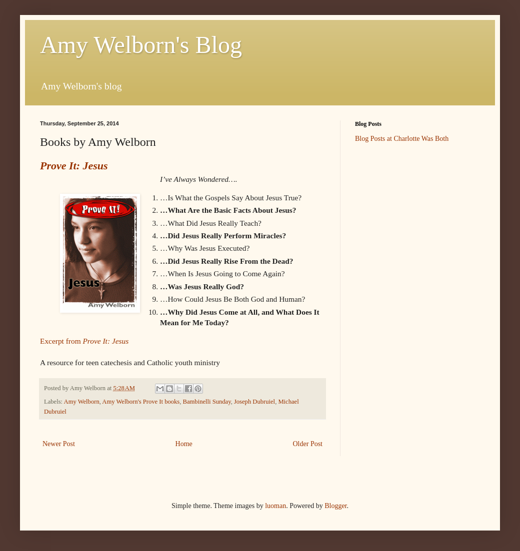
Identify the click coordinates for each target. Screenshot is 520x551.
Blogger (335, 506)
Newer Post (58, 444)
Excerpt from (84, 341)
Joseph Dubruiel (254, 401)
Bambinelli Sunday (207, 401)
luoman (275, 506)
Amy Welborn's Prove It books (141, 401)
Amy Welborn (82, 401)
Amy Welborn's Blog (141, 44)
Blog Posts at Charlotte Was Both (401, 138)
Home (184, 444)
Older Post (308, 444)
